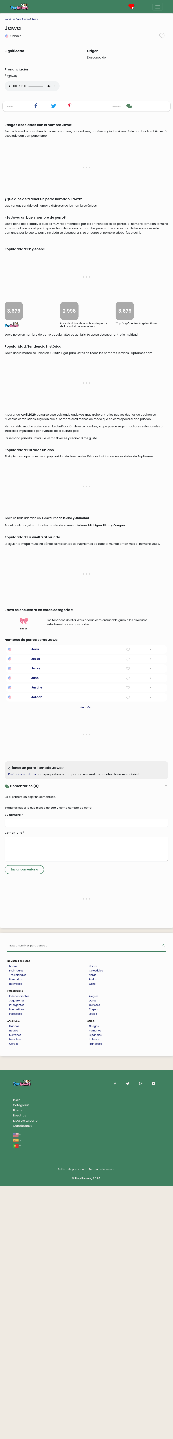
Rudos (93, 1232)
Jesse (35, 911)
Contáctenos (22, 1378)
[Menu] (157, 6)
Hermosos (15, 1236)
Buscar (18, 1363)
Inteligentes (16, 1258)
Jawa (35, 19)
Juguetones (16, 1253)
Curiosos (94, 1258)
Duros (92, 1253)
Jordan (36, 950)
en (17, 1387)
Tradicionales (17, 1228)
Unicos (93, 1219)
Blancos (14, 1279)
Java (35, 902)
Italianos (94, 1292)
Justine (36, 940)
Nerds (92, 1228)
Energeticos (16, 1262)
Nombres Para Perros (17, 19)
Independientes (19, 1249)
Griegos (94, 1279)
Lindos (13, 1219)
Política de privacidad (71, 1422)
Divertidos (15, 1232)
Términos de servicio (102, 1422)
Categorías (21, 1358)
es (17, 1392)
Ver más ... (86, 960)
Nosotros (19, 1368)
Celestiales (96, 1223)
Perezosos (15, 1266)
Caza (92, 1236)
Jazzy (35, 921)
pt (17, 1398)
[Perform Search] (163, 1198)
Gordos (13, 1296)
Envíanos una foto (22, 1027)
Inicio (16, 1353)
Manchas (15, 1292)
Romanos (95, 1283)
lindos (24, 876)
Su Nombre (14, 1068)
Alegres (93, 1249)
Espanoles (95, 1288)
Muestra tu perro (25, 1373)
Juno (35, 931)
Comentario (14, 1085)
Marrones (15, 1288)
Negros (13, 1283)
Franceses (95, 1296)
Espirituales (16, 1223)
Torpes (93, 1262)
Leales (93, 1266)
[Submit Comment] (24, 1122)
